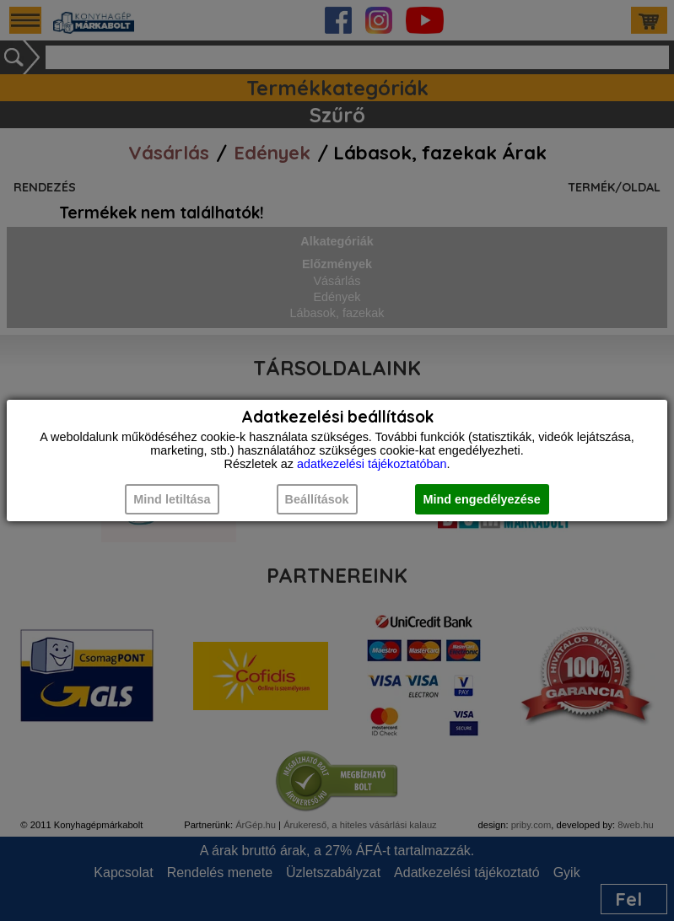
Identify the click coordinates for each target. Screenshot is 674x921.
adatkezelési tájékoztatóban (372, 464)
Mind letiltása (171, 499)
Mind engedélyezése (482, 499)
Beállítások (317, 499)
